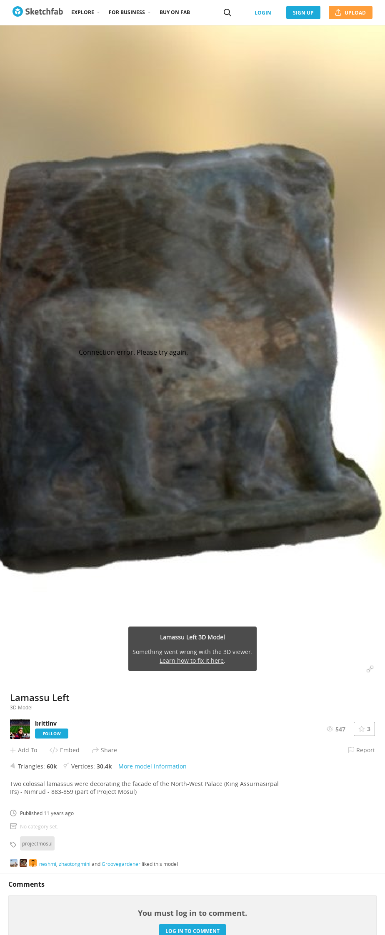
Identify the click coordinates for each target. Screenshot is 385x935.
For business (127, 12)
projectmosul (37, 843)
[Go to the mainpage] (37, 12)
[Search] (227, 12)
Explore (82, 12)
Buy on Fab (175, 12)
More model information (152, 766)
